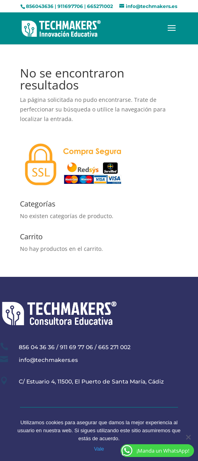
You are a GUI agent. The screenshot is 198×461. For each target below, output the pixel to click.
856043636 (39, 6)
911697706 (70, 6)
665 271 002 (114, 347)
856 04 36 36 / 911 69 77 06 (56, 347)
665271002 (100, 6)
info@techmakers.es (48, 360)
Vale (99, 449)
